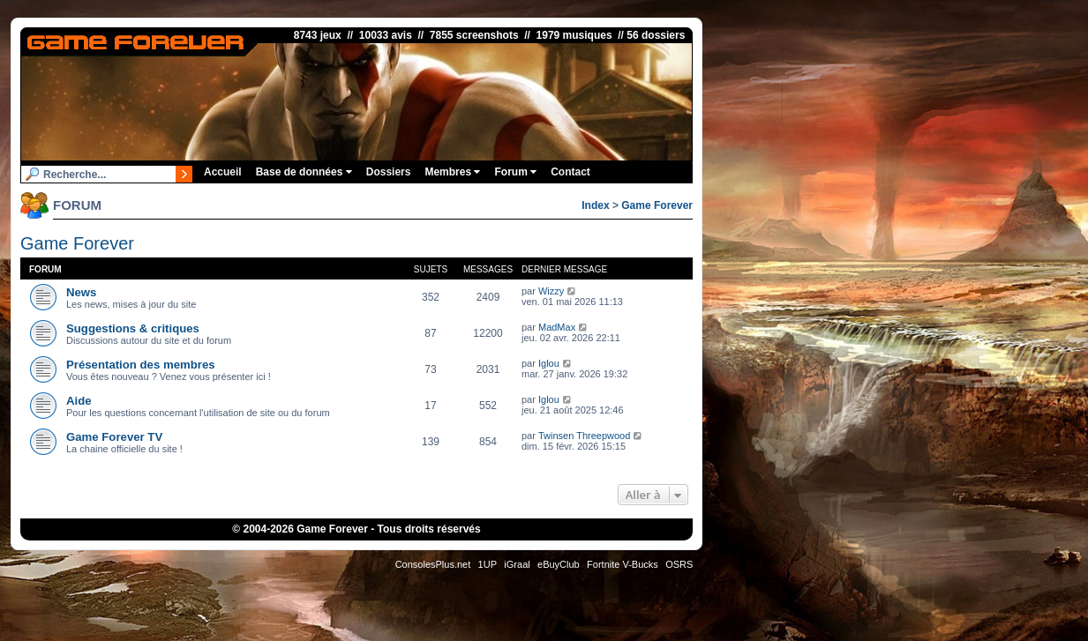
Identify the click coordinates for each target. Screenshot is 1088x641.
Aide (79, 400)
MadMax (556, 327)
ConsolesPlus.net (433, 564)
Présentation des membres (140, 364)
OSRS (679, 564)
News (81, 292)
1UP (487, 564)
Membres (452, 172)
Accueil (223, 172)
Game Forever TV (114, 436)
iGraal (516, 564)
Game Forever (657, 205)
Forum (515, 172)
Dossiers (388, 172)
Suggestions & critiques (132, 328)
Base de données (304, 172)
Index (595, 205)
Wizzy (551, 291)
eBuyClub (558, 564)
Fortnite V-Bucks (622, 564)
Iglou (548, 363)
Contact (570, 172)
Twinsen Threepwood (584, 435)
